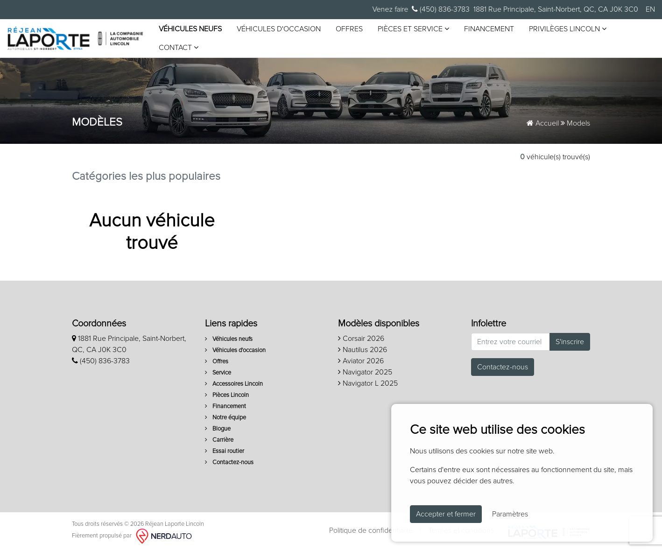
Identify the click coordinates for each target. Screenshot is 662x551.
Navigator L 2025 (368, 383)
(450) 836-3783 (441, 9)
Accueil (543, 123)
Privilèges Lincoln (567, 29)
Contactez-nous (229, 462)
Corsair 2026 (361, 338)
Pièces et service (413, 29)
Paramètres (510, 514)
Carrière (219, 440)
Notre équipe (225, 418)
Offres (349, 29)
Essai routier (224, 451)
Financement (489, 29)
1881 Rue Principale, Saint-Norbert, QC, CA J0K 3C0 (555, 9)
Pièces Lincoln (227, 395)
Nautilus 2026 (362, 349)
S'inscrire (570, 342)
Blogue (218, 429)
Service (218, 373)
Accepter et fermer (446, 514)
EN (650, 9)
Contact (178, 47)
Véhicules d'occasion (279, 29)
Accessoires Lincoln (234, 384)
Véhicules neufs (190, 29)
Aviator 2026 (361, 361)
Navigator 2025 (365, 372)
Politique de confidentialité (371, 530)
